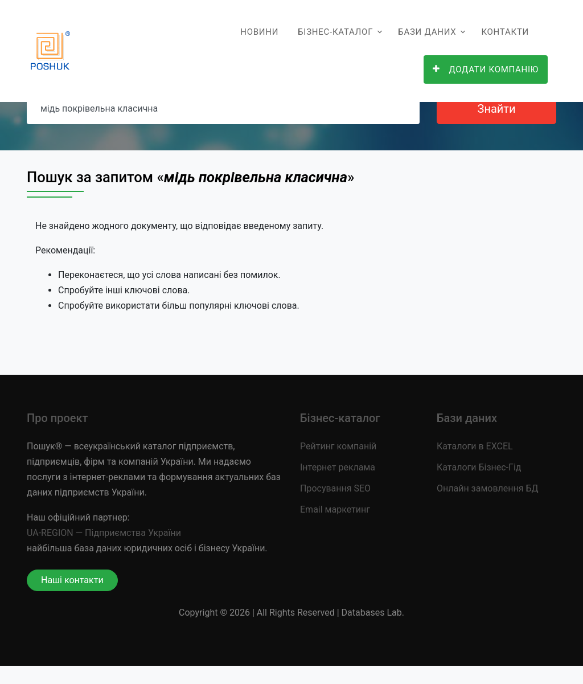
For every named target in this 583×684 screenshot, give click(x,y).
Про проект (57, 418)
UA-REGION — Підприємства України (104, 532)
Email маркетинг (335, 509)
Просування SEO (335, 488)
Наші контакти (72, 580)
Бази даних (427, 32)
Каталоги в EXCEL (475, 446)
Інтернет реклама (337, 467)
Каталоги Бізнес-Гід (479, 467)
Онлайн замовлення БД (488, 488)
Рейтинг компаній (338, 446)
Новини (259, 32)
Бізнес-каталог (335, 32)
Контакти (505, 32)
